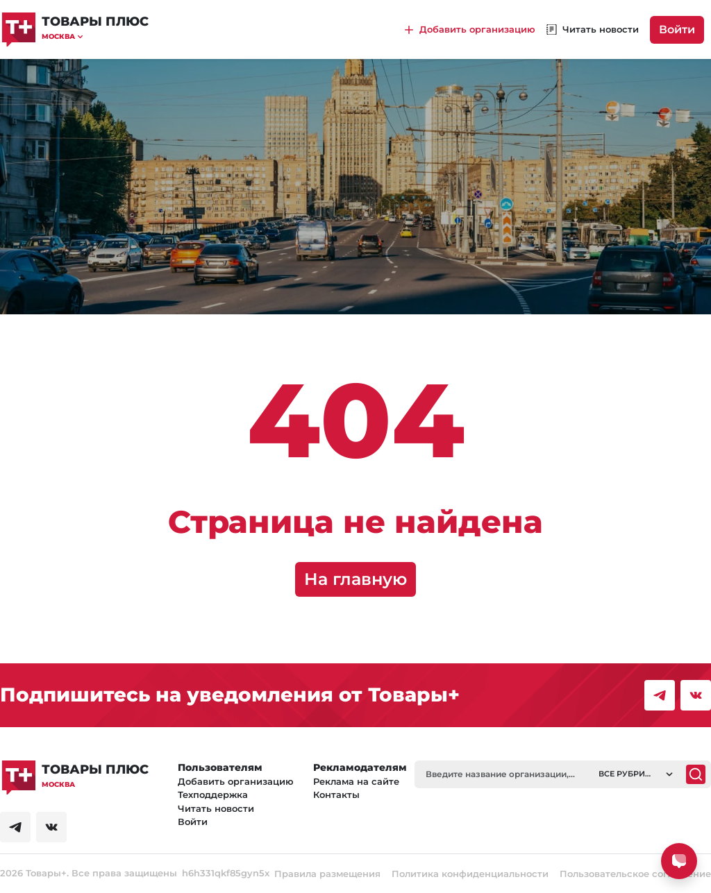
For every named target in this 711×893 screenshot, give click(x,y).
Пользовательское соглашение (635, 873)
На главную (355, 579)
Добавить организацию (236, 781)
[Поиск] (695, 774)
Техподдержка (213, 794)
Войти (677, 29)
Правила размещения (327, 873)
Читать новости (216, 808)
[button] (95, 36)
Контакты (336, 794)
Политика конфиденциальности (470, 873)
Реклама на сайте (356, 781)
